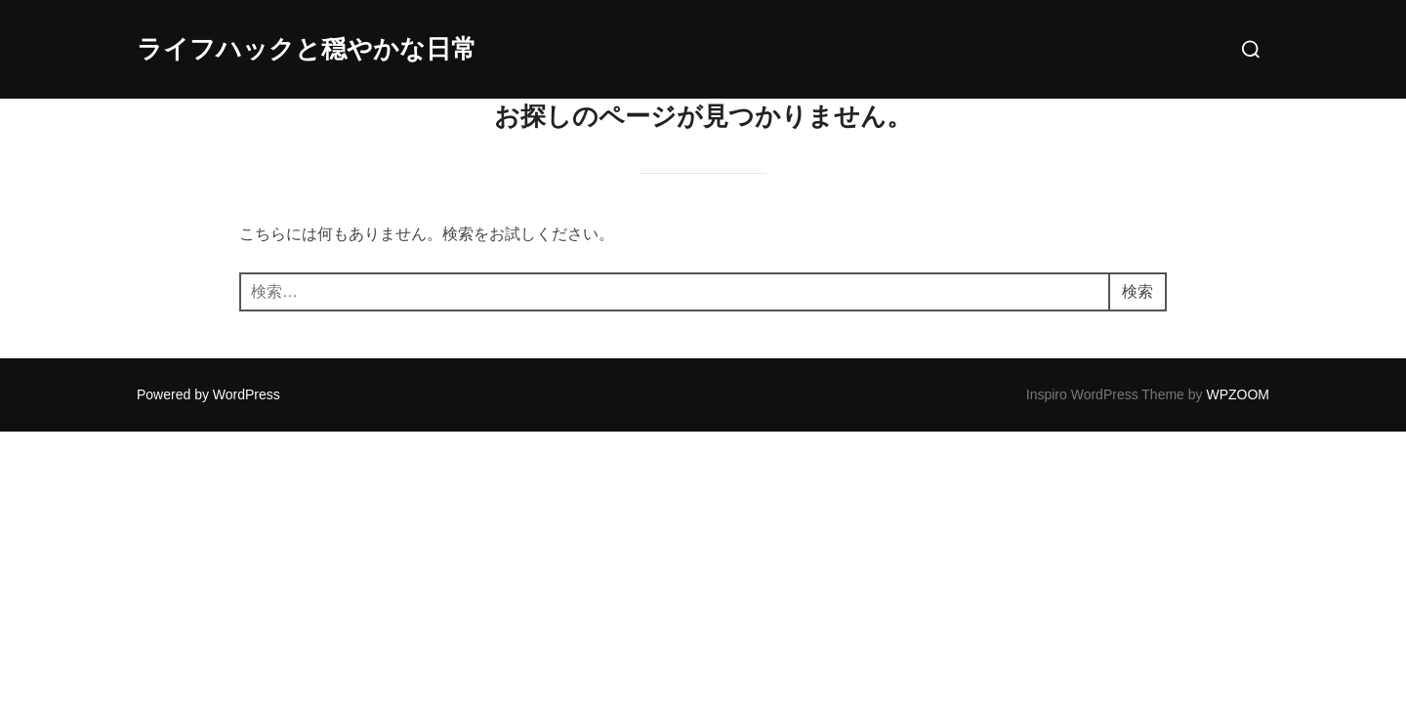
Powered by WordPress (208, 394)
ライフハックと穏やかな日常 (306, 48)
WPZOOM (1237, 394)
